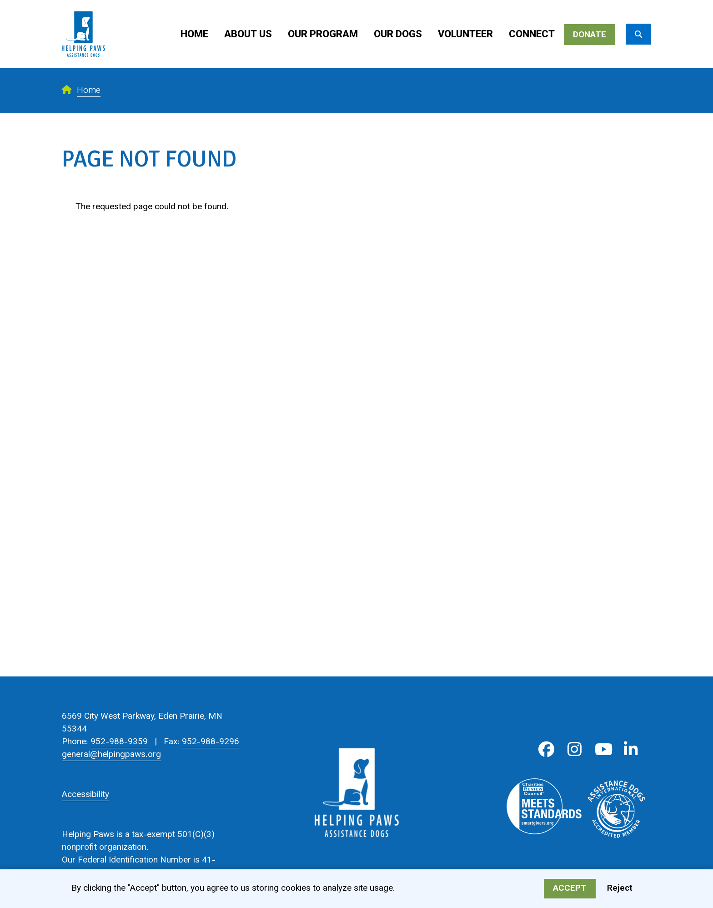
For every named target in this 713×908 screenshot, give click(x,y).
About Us (248, 35)
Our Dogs (398, 35)
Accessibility (85, 795)
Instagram (574, 749)
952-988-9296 (210, 742)
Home (194, 35)
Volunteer (465, 35)
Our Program (323, 35)
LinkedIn (631, 749)
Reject (620, 890)
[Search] (638, 34)
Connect (532, 35)
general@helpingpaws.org (111, 755)
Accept (570, 890)
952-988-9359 (119, 742)
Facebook (546, 749)
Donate (589, 35)
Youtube (603, 749)
